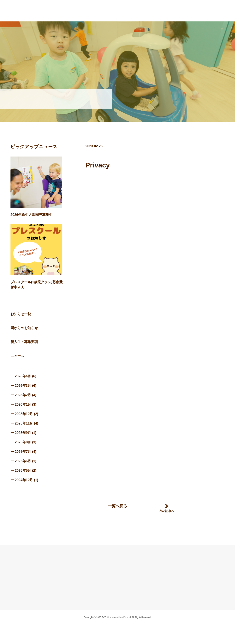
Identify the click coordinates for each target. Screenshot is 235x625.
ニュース (17, 356)
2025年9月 (23, 433)
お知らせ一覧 (20, 314)
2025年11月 (24, 423)
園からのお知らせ (24, 328)
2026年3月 (23, 385)
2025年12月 (24, 414)
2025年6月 (23, 461)
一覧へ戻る (117, 506)
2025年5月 (23, 470)
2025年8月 (23, 442)
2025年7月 (23, 451)
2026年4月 (23, 376)
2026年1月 (23, 404)
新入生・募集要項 (24, 342)
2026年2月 (23, 395)
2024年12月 (24, 480)
